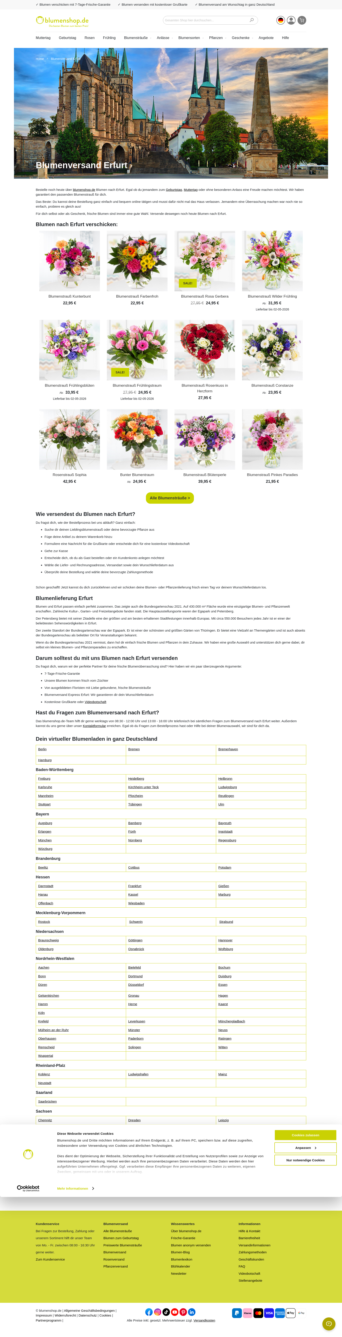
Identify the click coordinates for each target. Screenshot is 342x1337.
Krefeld (43, 1021)
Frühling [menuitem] (109, 38)
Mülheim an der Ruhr (53, 1030)
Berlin (42, 749)
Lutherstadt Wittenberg (144, 1138)
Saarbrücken (47, 1101)
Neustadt (44, 1083)
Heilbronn (225, 778)
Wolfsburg (225, 949)
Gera (131, 1184)
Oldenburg (45, 949)
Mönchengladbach (231, 1021)
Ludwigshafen (138, 1074)
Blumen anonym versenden (191, 1245)
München (45, 840)
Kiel (131, 1157)
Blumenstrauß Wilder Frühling (272, 296)
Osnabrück (136, 949)
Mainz (222, 1074)
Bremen (134, 749)
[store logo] (62, 21)
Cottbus (134, 867)
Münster (134, 1030)
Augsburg (45, 823)
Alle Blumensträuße (117, 1231)
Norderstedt (136, 1166)
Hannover (225, 940)
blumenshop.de (84, 189)
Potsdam (224, 867)
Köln (41, 1013)
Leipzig (223, 1120)
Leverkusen (136, 1021)
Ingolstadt (225, 831)
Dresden (134, 1120)
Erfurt (42, 1184)
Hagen (223, 995)
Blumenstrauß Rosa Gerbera (204, 296)
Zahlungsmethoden (253, 1252)
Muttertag (191, 189)
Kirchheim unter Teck (143, 787)
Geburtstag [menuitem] (67, 38)
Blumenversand (114, 1252)
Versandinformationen (254, 1245)
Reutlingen (226, 796)
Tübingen (135, 804)
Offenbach (45, 903)
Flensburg (45, 1157)
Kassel (133, 894)
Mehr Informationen (72, 1328)
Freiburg (44, 778)
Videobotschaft (95, 702)
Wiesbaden (136, 903)
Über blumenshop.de (186, 1231)
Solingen (134, 1047)
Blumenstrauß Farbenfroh (137, 296)
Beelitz (43, 867)
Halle (42, 1138)
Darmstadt (45, 886)
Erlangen (44, 831)
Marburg (224, 894)
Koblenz (44, 1074)
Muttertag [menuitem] (43, 38)
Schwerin (136, 922)
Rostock (44, 922)
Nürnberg (135, 840)
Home (40, 59)
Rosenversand (114, 1259)
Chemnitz (45, 1120)
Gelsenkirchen (48, 995)
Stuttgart (44, 804)
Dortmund (135, 976)
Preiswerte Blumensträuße (122, 1245)
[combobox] (210, 20)
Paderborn (136, 1038)
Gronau (133, 995)
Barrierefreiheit (249, 1238)
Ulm (221, 804)
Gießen (223, 886)
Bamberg (135, 823)
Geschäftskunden (251, 1259)
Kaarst (223, 1004)
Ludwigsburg (227, 787)
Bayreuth (224, 823)
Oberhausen (47, 1038)
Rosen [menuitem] (90, 38)
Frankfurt (134, 886)
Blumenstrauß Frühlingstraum (137, 385)
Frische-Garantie (183, 1238)
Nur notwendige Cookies (305, 1300)
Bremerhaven (228, 749)
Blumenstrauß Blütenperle (204, 475)
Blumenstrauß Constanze (272, 385)
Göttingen (135, 940)
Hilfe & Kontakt (249, 1231)
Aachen (43, 967)
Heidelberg (136, 778)
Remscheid (46, 1047)
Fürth (132, 831)
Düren (42, 984)
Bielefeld (134, 967)
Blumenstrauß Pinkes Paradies (272, 475)
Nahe (42, 1166)
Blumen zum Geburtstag (121, 1238)
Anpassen (305, 1288)
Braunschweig (48, 940)
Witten (223, 1047)
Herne (132, 1004)
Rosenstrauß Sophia (70, 475)
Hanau (43, 894)
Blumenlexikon (181, 1259)
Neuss (223, 1030)
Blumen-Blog (180, 1252)
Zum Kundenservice (50, 1259)
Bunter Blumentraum (137, 475)
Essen (222, 984)
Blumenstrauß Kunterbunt (69, 296)
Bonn (42, 976)
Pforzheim (135, 796)
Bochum (224, 967)
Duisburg (224, 976)
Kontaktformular (94, 726)
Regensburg (227, 840)
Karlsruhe (45, 787)
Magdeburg (226, 1138)
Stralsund (226, 922)
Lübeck (223, 1157)
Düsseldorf (136, 984)
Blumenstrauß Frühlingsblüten (69, 385)
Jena (222, 1184)
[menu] (171, 38)
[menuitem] (136, 38)
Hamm (43, 1004)
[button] (280, 20)
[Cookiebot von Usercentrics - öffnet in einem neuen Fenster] (28, 1328)
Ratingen (224, 1038)
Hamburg (45, 760)
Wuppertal (45, 1055)
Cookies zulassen (305, 1275)
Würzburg (45, 849)
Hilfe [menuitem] (285, 38)
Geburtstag (174, 189)
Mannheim (45, 796)
